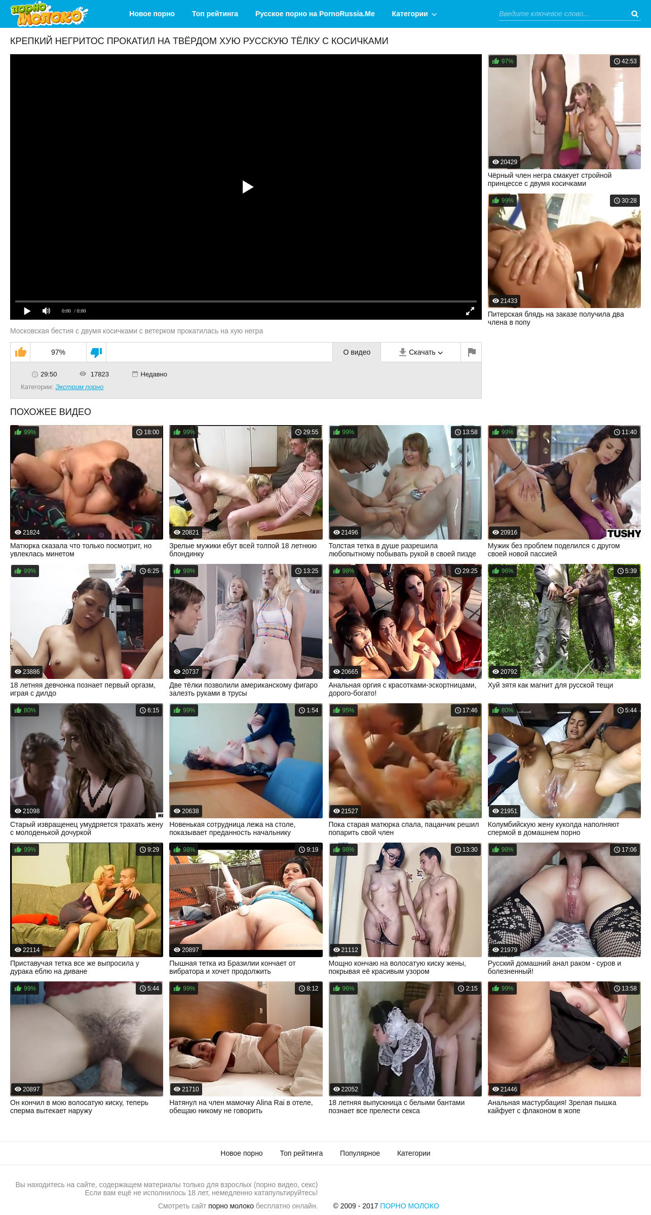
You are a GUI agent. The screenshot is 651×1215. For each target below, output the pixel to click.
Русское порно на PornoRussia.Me (315, 14)
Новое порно (152, 14)
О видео (356, 352)
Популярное (360, 1153)
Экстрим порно (79, 387)
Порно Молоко (409, 1206)
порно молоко (231, 1206)
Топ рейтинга (215, 14)
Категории (410, 14)
